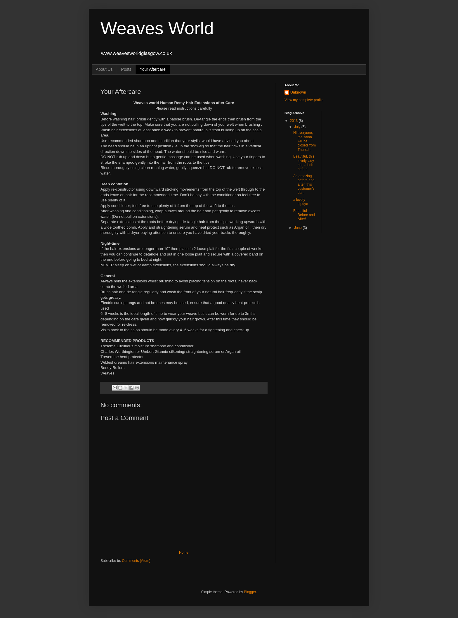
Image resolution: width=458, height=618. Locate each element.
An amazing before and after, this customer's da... (304, 184)
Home (183, 552)
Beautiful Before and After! (304, 215)
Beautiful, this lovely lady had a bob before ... (303, 162)
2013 (294, 121)
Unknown (298, 92)
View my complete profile (303, 100)
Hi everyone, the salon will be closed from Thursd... (304, 141)
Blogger (250, 592)
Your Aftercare (153, 69)
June (298, 228)
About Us (104, 69)
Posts (126, 69)
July (297, 127)
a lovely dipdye (301, 202)
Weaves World (157, 28)
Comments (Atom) (136, 561)
